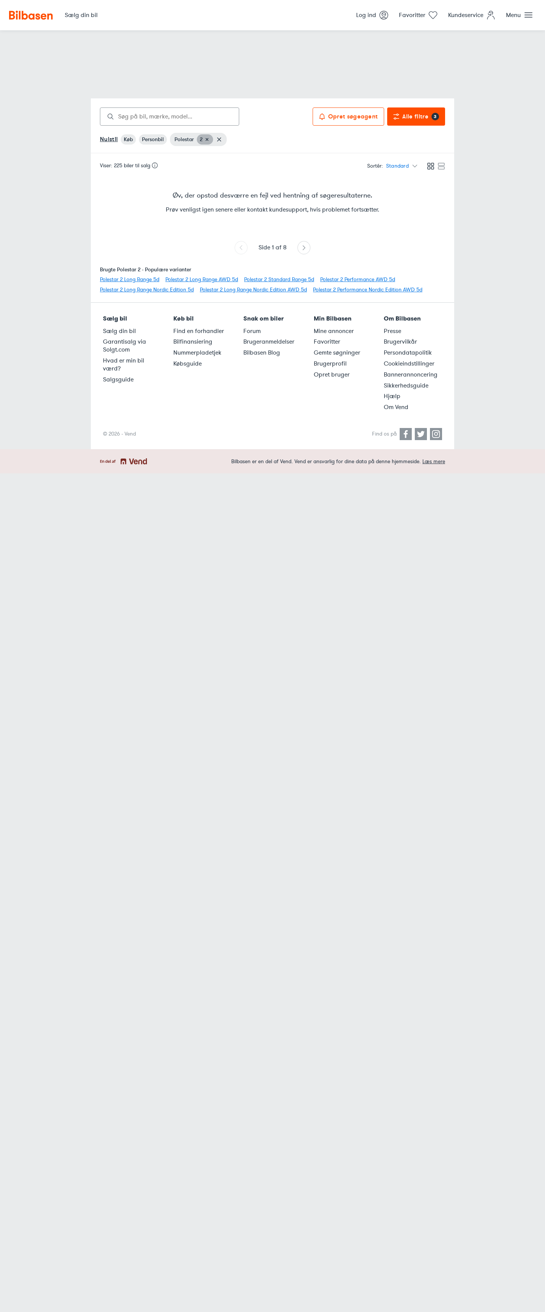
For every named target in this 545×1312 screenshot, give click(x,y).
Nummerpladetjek (197, 353)
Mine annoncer (334, 331)
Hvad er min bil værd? (123, 364)
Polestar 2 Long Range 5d (129, 279)
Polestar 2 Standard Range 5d (279, 279)
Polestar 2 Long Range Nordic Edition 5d (147, 289)
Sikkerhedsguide (406, 385)
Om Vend (396, 407)
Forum (252, 331)
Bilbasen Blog (261, 353)
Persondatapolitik (408, 353)
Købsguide (187, 364)
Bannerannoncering (411, 374)
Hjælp (392, 396)
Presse (392, 331)
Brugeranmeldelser (268, 342)
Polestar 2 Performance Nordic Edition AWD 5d (367, 289)
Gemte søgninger (337, 353)
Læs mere (433, 461)
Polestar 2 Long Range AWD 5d (201, 279)
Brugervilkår (400, 342)
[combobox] (169, 116)
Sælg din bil (119, 331)
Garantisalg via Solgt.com (124, 346)
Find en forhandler (198, 331)
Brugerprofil (330, 364)
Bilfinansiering (192, 342)
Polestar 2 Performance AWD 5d (357, 279)
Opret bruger (332, 374)
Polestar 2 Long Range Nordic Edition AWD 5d (253, 289)
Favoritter (327, 342)
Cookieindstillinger (409, 364)
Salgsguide (118, 379)
